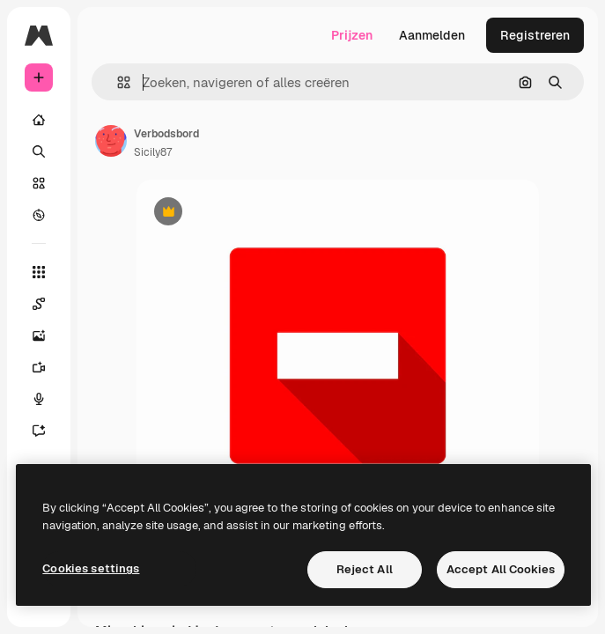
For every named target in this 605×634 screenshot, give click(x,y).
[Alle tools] (39, 272)
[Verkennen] (39, 215)
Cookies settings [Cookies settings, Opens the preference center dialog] (90, 568)
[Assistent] (47, 431)
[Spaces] (47, 304)
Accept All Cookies (500, 569)
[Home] (39, 120)
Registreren (535, 35)
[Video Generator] (47, 367)
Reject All (364, 569)
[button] (116, 82)
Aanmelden (432, 35)
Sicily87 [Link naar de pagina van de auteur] (153, 152)
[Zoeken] (39, 151)
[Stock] (39, 183)
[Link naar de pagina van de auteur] (111, 141)
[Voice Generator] (47, 399)
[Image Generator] (47, 335)
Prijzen (352, 35)
